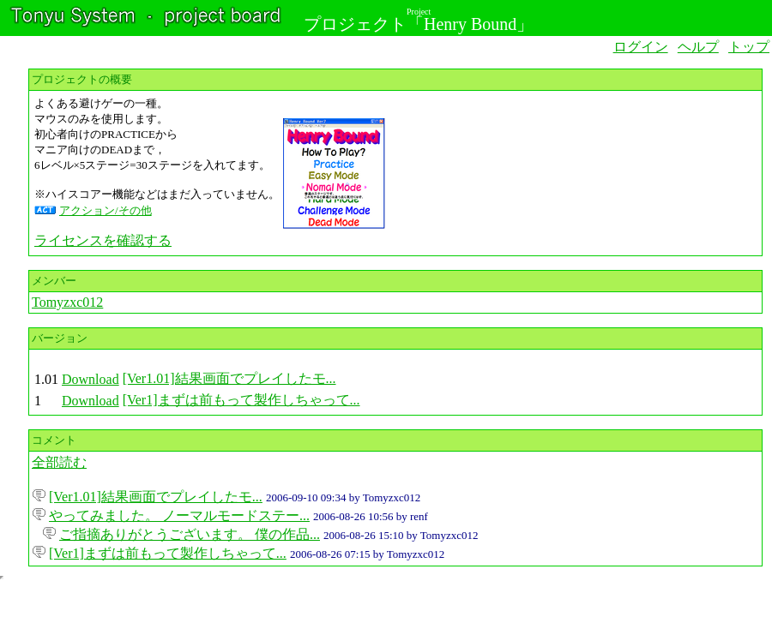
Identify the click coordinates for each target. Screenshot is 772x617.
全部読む (59, 462)
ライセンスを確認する (103, 240)
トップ (748, 46)
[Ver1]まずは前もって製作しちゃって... (241, 399)
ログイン (640, 46)
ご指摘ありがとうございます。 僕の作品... (189, 534)
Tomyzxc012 (67, 302)
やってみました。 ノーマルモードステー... (179, 515)
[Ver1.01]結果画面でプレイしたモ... (229, 378)
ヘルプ (698, 46)
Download (90, 379)
